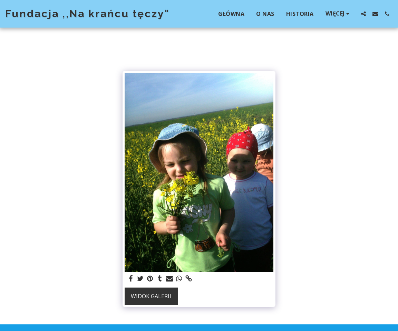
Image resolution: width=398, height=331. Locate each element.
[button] (363, 14)
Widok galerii (151, 296)
